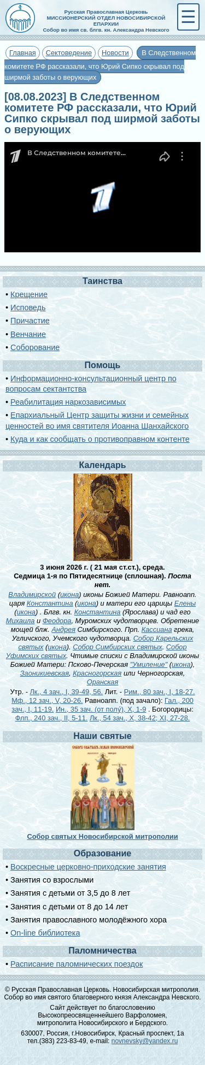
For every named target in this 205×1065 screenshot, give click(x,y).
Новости (115, 53)
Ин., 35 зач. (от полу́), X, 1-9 (101, 709)
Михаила (20, 621)
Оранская (103, 682)
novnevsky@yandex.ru (145, 1041)
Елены (185, 603)
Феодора (57, 621)
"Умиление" (149, 664)
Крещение (29, 294)
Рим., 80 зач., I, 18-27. (159, 692)
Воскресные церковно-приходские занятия (88, 866)
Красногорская (97, 673)
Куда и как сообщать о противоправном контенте (100, 439)
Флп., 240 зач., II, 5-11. (51, 718)
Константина (50, 603)
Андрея (63, 629)
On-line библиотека (45, 932)
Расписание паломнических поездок (76, 964)
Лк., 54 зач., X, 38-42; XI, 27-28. (140, 718)
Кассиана (157, 629)
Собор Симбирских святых (117, 647)
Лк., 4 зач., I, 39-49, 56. (66, 692)
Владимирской (32, 594)
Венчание (28, 334)
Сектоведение (69, 53)
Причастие (30, 320)
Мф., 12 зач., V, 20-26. (47, 700)
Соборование (35, 347)
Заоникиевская (44, 673)
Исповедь (27, 307)
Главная (22, 53)
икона (69, 594)
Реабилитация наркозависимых (68, 402)
